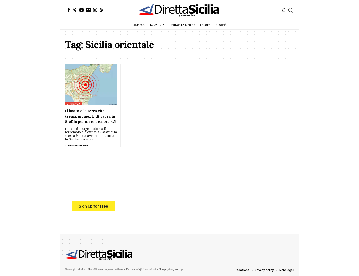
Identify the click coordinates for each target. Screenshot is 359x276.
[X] (74, 10)
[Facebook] (68, 10)
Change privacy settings (171, 269)
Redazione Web (78, 145)
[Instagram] (95, 10)
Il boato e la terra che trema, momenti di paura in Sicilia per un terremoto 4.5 (90, 116)
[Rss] (101, 10)
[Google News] (88, 10)
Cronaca (73, 103)
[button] (290, 10)
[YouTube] (81, 10)
